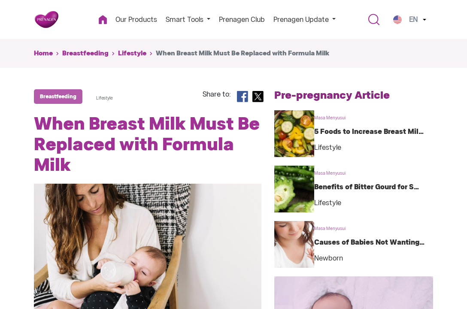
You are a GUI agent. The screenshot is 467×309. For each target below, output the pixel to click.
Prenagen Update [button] (302, 19)
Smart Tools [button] (185, 19)
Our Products (136, 19)
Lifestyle (132, 53)
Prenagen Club (242, 19)
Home (43, 53)
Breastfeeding (85, 53)
